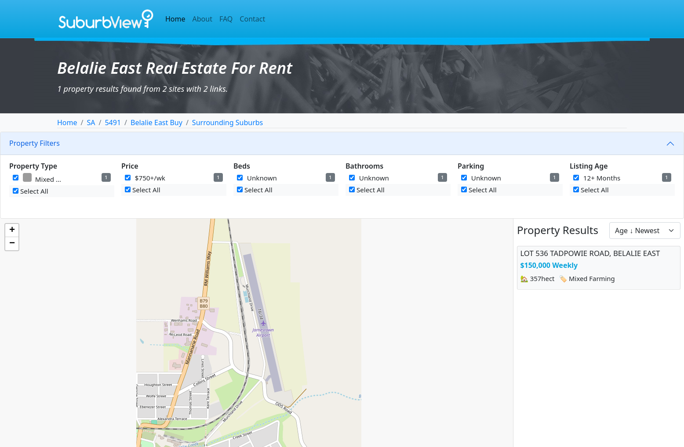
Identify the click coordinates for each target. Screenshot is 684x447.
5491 (113, 122)
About (202, 19)
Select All (30, 191)
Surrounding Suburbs (227, 122)
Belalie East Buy (156, 122)
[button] (11, 230)
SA (91, 122)
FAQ (226, 19)
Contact (252, 19)
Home (175, 19)
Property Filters (34, 143)
